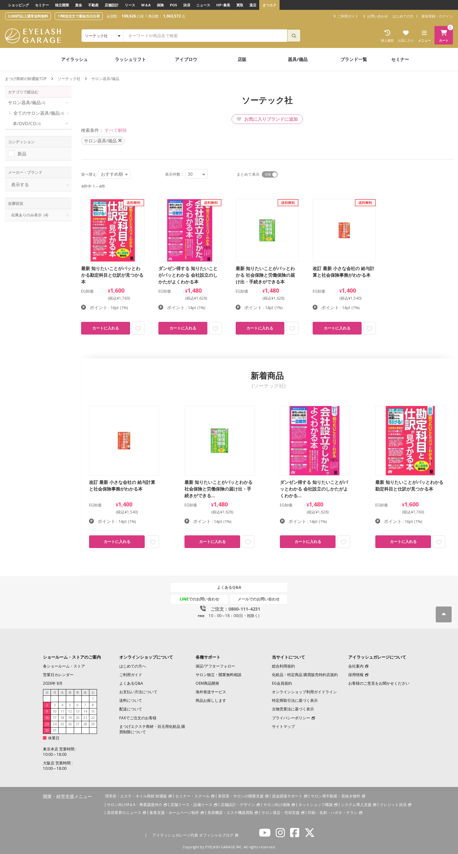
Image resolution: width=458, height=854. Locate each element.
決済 (186, 5)
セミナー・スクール (192, 796)
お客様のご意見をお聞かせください (378, 683)
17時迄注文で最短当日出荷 (79, 16)
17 (55, 717)
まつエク (269, 5)
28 (85, 724)
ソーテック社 (69, 78)
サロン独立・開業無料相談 (218, 674)
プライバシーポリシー (291, 718)
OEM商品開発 (207, 683)
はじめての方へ (132, 666)
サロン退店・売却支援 (280, 812)
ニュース (203, 5)
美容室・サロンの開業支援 (241, 796)
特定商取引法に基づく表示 (295, 700)
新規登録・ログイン (437, 16)
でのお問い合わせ (199, 599)
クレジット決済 (393, 804)
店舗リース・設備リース (191, 804)
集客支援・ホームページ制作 (174, 812)
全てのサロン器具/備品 (38, 113)
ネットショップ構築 (315, 804)
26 (70, 724)
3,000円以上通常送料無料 (28, 16)
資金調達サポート (287, 796)
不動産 (93, 5)
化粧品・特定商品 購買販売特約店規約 (305, 674)
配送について (130, 709)
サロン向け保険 (276, 804)
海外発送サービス (211, 692)
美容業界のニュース (124, 812)
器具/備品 (298, 59)
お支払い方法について (138, 692)
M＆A (146, 5)
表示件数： (174, 174)
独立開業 (62, 5)
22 (93, 717)
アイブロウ (186, 59)
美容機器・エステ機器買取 (230, 812)
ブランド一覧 (353, 59)
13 (78, 711)
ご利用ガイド (130, 674)
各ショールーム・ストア (64, 666)
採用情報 (356, 674)
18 (62, 717)
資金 (78, 5)
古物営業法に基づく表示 (293, 709)
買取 (239, 5)
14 (85, 711)
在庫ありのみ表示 (29, 215)
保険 (160, 5)
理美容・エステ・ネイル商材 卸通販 (136, 796)
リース (130, 5)
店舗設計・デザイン (238, 804)
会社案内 (356, 666)
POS (173, 5)
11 (62, 711)
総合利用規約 (283, 666)
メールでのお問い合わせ (259, 599)
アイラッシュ (74, 59)
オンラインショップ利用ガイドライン (304, 692)
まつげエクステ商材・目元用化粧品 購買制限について (152, 729)
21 (85, 717)
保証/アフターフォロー (215, 666)
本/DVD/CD (27, 123)
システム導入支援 (356, 804)
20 (78, 717)
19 (70, 717)
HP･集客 (223, 5)
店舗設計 (112, 5)
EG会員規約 (282, 683)
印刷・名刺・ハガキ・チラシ (332, 812)
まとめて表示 (248, 174)
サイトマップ (283, 726)
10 (55, 711)
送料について (130, 700)
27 (78, 724)
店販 (242, 59)
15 (93, 711)
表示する (20, 184)
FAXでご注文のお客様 (137, 718)
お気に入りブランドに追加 (267, 119)
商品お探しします (211, 700)
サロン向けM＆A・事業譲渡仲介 (134, 804)
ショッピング (18, 5)
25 (62, 724)
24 (55, 724)
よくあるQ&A (229, 587)
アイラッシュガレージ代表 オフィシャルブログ (192, 835)
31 (55, 730)
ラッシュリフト (130, 59)
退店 (252, 5)
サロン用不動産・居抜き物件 (335, 796)
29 (93, 724)
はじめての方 (402, 16)
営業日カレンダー (58, 674)
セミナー (42, 5)
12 (70, 711)
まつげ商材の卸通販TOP (26, 78)
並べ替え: (89, 174)
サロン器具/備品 (26, 102)
